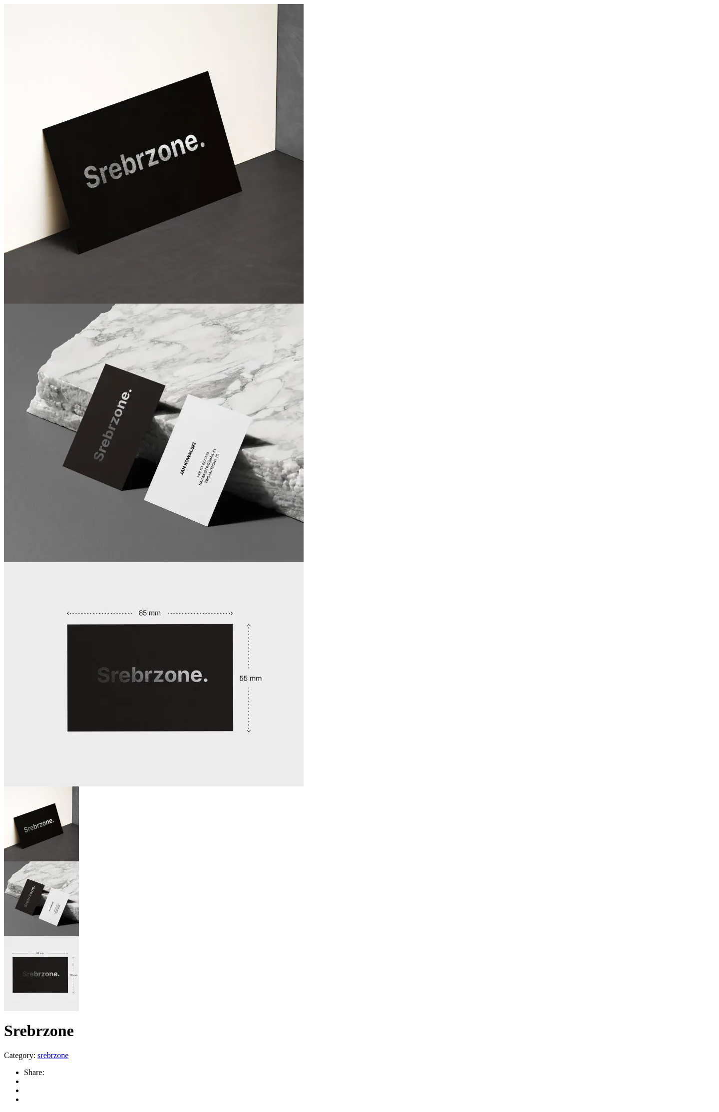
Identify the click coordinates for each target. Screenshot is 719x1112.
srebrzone (52, 1055)
